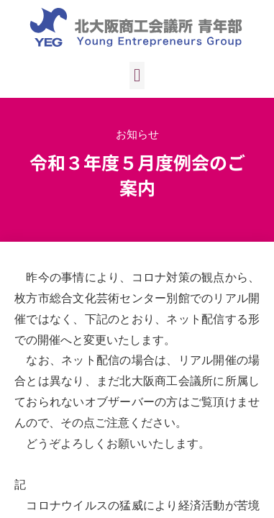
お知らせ (137, 134)
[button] (137, 75)
